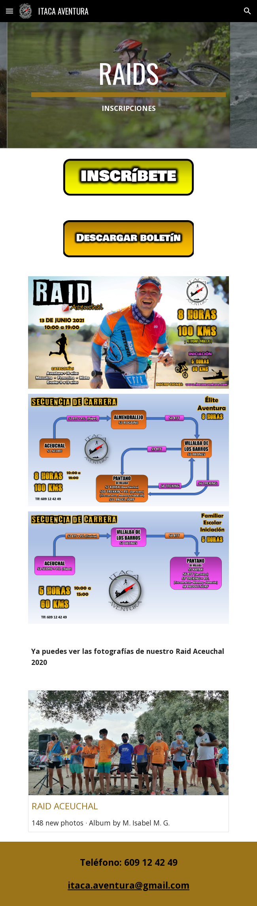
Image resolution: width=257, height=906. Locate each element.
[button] (9, 11)
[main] (128, 85)
